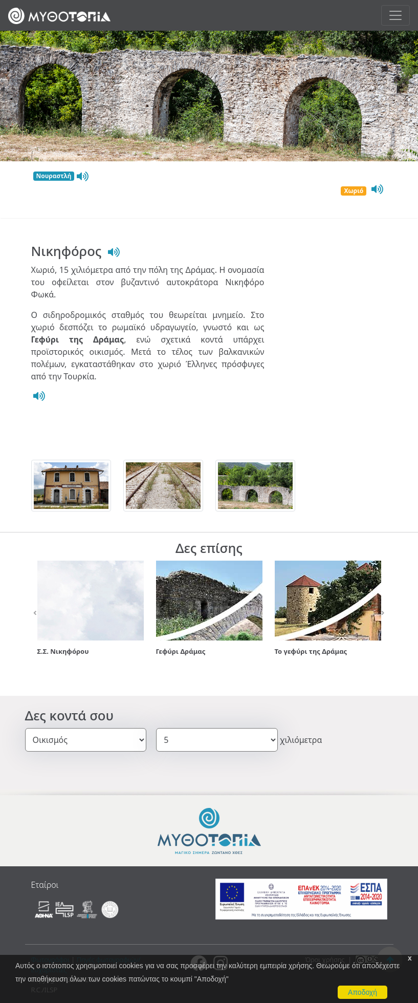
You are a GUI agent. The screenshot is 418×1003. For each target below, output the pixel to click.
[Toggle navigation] (395, 15)
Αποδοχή (362, 992)
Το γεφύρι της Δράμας (311, 651)
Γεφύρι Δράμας (181, 651)
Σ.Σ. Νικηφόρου (63, 651)
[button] (35, 613)
